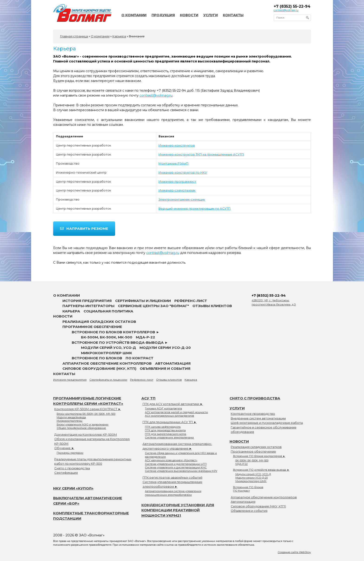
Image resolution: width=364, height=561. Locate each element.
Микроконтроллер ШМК (106, 353)
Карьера (71, 311)
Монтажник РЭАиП (173, 163)
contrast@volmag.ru (286, 10)
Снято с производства (72, 468)
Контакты (233, 15)
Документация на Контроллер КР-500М (85, 434)
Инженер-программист (177, 181)
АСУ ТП (148, 398)
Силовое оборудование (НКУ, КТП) (99, 368)
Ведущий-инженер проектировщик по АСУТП (195, 208)
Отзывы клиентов (212, 306)
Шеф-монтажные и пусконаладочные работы (267, 423)
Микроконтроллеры (69, 420)
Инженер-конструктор (177, 145)
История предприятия (87, 300)
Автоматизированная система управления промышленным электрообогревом (173, 493)
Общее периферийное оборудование (81, 428)
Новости (189, 15)
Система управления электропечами (169, 437)
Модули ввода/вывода (71, 417)
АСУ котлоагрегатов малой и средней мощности (176, 412)
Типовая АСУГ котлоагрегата (163, 408)
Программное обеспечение (92, 326)
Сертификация (66, 472)
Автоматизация (173, 363)
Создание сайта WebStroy (294, 552)
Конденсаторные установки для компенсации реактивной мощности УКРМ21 (177, 510)
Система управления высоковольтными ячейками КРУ (181, 471)
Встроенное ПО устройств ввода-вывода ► (120, 342)
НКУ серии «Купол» (73, 488)
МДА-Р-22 (145, 337)
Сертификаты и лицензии (143, 300)
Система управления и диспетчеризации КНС (176, 467)
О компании (133, 15)
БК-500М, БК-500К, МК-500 (106, 337)
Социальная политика (108, 311)
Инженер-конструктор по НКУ (183, 172)
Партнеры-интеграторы (88, 306)
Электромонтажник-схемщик (182, 199)
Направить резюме (84, 228)
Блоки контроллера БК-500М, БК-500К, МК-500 (86, 413)
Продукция (163, 15)
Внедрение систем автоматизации (258, 418)
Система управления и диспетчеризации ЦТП (176, 464)
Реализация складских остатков (99, 321)
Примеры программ (70, 452)
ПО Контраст (139, 358)
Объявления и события (165, 368)
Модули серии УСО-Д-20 (165, 347)
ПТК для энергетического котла (165, 434)
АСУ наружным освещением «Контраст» (171, 460)
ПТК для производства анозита (165, 430)
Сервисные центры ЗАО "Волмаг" (153, 306)
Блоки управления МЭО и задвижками (82, 424)
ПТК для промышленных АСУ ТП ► (170, 422)
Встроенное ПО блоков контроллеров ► (115, 332)
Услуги (210, 15)
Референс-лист (190, 300)
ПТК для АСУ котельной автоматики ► (173, 404)
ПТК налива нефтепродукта (163, 426)
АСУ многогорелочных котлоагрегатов (169, 415)
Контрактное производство (253, 413)
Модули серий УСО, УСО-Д (108, 347)
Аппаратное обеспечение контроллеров (107, 363)
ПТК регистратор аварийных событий (172, 477)
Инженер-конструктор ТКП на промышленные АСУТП (201, 154)
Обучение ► (64, 448)
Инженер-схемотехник (177, 190)
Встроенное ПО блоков (97, 358)
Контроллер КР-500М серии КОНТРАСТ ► (87, 409)
